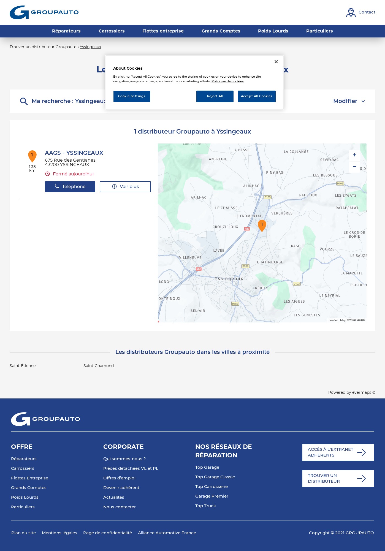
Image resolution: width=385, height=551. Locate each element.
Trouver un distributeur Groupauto (43, 47)
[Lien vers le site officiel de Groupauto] (44, 12)
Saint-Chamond (98, 366)
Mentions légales (59, 533)
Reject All (215, 96)
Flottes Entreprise (29, 478)
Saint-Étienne (23, 366)
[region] (194, 82)
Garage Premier (211, 496)
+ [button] (354, 155)
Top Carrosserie (211, 487)
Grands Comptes (29, 488)
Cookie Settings (132, 96)
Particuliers (23, 507)
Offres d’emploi (119, 478)
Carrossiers (22, 468)
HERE (361, 320)
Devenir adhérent (121, 488)
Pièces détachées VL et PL (130, 468)
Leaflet (333, 320)
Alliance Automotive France (167, 533)
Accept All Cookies (257, 96)
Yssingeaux (90, 47)
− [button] (354, 167)
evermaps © (363, 393)
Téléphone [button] (70, 186)
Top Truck (205, 506)
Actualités (113, 497)
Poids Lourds (25, 497)
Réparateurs (24, 459)
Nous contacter (119, 507)
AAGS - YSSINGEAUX (74, 153)
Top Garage (207, 467)
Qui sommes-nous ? (124, 459)
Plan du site (23, 533)
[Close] (276, 62)
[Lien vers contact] (360, 12)
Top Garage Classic (215, 477)
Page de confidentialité (107, 533)
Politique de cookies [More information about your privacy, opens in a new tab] (228, 81)
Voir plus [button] (125, 186)
